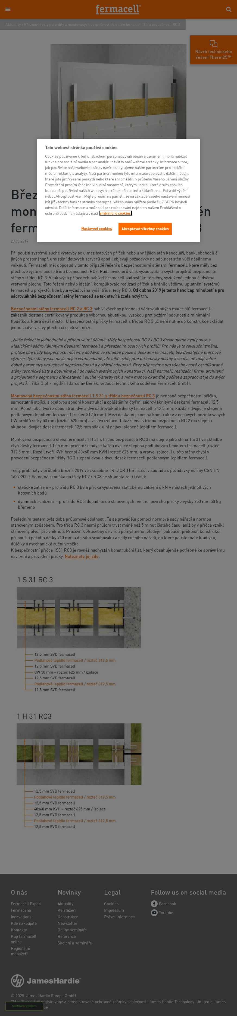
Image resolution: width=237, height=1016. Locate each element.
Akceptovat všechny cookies (145, 228)
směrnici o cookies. (115, 213)
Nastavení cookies (96, 228)
